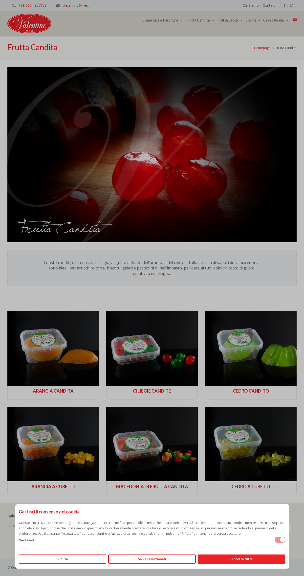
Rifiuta (62, 559)
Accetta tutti (241, 559)
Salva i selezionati (152, 559)
